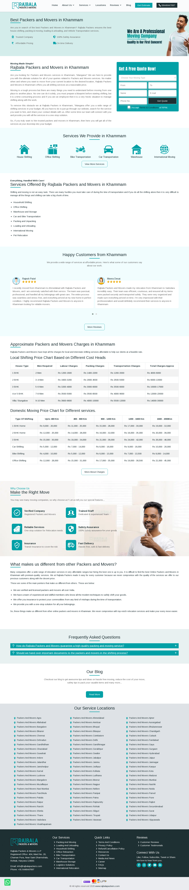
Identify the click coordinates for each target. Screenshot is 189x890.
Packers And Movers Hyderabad (144, 753)
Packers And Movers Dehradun (31, 740)
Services (83, 5)
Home (55, 5)
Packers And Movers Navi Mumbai (33, 789)
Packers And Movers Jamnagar (143, 762)
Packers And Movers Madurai (143, 775)
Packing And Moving (66, 842)
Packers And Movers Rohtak (86, 806)
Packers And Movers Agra (29, 718)
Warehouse (136, 157)
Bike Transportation (80, 157)
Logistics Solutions (65, 865)
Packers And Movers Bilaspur (87, 731)
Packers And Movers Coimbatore (88, 735)
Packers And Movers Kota (141, 771)
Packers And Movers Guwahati (31, 753)
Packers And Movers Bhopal (86, 727)
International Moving (164, 157)
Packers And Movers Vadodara (31, 820)
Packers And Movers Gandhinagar (89, 744)
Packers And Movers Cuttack (142, 735)
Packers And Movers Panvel (142, 793)
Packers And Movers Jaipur (142, 758)
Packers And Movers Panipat (86, 793)
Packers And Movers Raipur (30, 802)
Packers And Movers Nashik (142, 784)
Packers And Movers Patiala (30, 797)
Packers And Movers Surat (141, 811)
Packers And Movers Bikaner (30, 731)
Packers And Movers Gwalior (86, 753)
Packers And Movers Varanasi (87, 820)
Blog (128, 5)
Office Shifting (52, 157)
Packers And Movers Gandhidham (33, 744)
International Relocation (67, 868)
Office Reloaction (64, 852)
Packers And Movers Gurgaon (143, 749)
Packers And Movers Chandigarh (144, 731)
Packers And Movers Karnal (30, 771)
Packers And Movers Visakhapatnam (34, 824)
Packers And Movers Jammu (86, 762)
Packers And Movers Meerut (86, 780)
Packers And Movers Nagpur (86, 784)
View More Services (94, 164)
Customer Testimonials (151, 845)
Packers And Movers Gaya (141, 744)
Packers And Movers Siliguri (86, 811)
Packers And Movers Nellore (86, 789)
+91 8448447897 (26, 869)
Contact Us (103, 855)
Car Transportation (108, 157)
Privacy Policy (105, 845)
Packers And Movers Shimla (30, 811)
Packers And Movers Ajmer (141, 718)
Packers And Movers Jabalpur (87, 758)
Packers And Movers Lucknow (31, 775)
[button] (92, 314)
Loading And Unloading (67, 845)
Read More (94, 694)
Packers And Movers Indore (30, 758)
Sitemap (102, 868)
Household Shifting (65, 848)
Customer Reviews (149, 842)
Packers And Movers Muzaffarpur (32, 784)
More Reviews (94, 327)
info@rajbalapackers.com (29, 866)
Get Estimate (143, 5)
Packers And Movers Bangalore (32, 727)
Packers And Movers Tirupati (86, 815)
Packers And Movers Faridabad (144, 740)
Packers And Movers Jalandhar (31, 762)
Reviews (114, 5)
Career (101, 861)
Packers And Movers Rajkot (142, 802)
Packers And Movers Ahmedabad (88, 718)
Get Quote (162, 101)
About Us (67, 5)
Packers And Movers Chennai (31, 735)
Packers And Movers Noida (142, 789)
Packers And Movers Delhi (85, 740)
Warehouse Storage (65, 861)
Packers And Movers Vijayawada (144, 820)
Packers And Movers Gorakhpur (88, 749)
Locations (101, 5)
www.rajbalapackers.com (107, 886)
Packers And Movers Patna (85, 797)
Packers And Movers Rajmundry (88, 802)
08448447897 (167, 5)
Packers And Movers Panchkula (32, 793)
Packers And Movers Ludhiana (87, 775)
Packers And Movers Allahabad (31, 722)
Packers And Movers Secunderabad (146, 806)
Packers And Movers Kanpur (142, 766)
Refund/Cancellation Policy (111, 848)
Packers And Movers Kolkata (86, 771)
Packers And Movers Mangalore (32, 780)
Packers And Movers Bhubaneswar (145, 727)
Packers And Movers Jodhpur (87, 766)
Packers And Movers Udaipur (143, 815)
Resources (103, 852)
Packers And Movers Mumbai (142, 780)
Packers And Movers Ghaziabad (32, 749)
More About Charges (94, 472)
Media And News (106, 858)
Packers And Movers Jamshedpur (33, 766)
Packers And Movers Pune (141, 797)
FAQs (101, 865)
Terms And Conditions (109, 842)
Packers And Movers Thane (30, 815)
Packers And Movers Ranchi (30, 806)
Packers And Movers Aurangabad (145, 722)
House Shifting (24, 157)
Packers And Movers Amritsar (87, 722)
